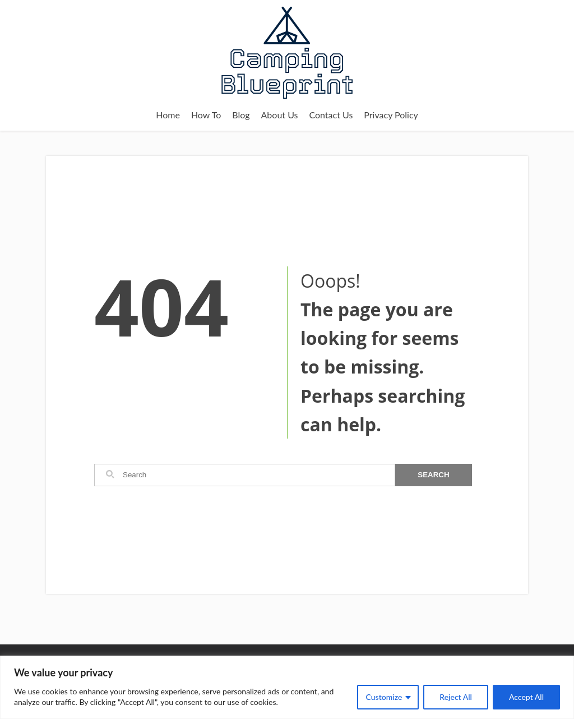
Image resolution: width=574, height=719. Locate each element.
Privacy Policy (391, 114)
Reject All (455, 697)
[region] (287, 687)
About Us (279, 114)
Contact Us (331, 114)
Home (168, 114)
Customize (384, 697)
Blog (240, 114)
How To (206, 114)
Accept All (526, 697)
